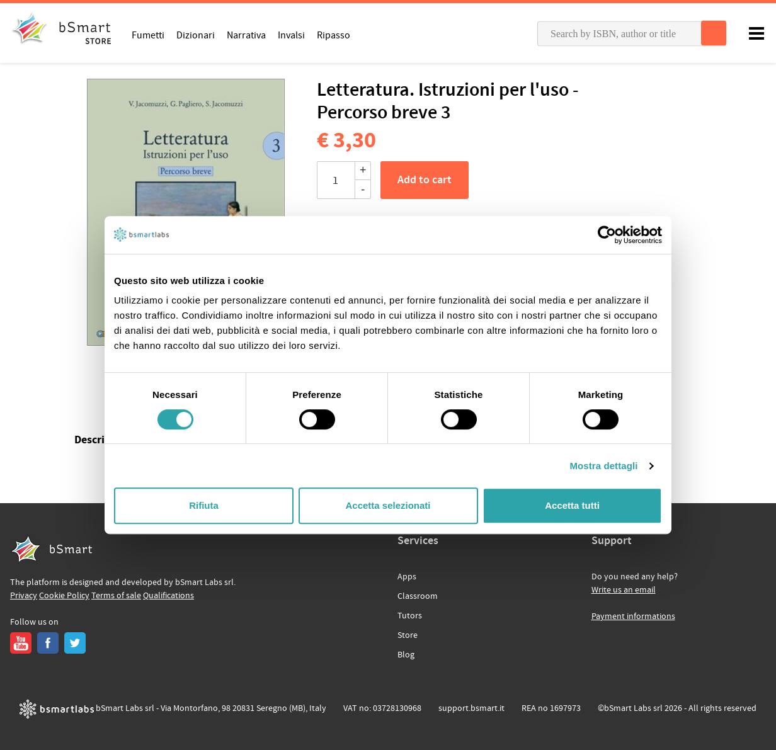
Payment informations (633, 616)
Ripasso (333, 34)
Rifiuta (204, 505)
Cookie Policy (64, 595)
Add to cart (424, 180)
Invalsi (291, 34)
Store (407, 635)
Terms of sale (116, 595)
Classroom (417, 596)
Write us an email (623, 590)
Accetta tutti (572, 505)
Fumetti (148, 34)
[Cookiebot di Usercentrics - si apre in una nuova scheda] (607, 234)
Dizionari (195, 34)
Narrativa (246, 34)
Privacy (23, 595)
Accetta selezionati (387, 505)
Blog (405, 655)
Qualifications (168, 595)
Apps (406, 576)
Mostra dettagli (603, 465)
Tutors (409, 616)
